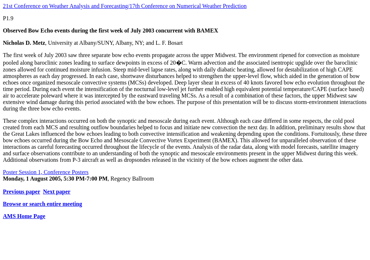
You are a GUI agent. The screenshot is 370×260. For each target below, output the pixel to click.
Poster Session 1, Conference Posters (46, 172)
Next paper (56, 191)
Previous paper (21, 191)
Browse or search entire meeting (42, 204)
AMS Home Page (24, 216)
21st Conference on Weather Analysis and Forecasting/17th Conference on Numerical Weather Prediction (124, 6)
